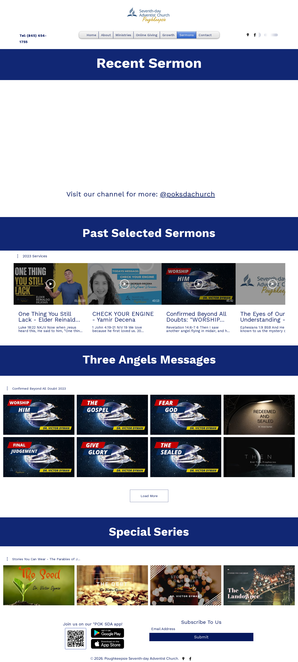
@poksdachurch (187, 194)
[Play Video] (50, 284)
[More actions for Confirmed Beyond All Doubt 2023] (36, 388)
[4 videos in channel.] (149, 585)
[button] (32, 256)
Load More (149, 496)
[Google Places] (248, 35)
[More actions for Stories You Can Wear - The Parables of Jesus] (43, 559)
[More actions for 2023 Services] (32, 256)
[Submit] (201, 637)
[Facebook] (254, 35)
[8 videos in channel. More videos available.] (149, 436)
